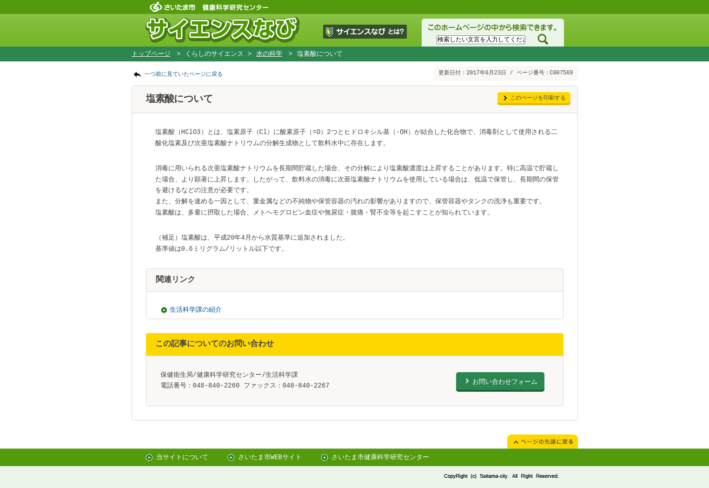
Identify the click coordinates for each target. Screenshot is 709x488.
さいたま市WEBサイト (270, 457)
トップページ (151, 54)
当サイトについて (182, 457)
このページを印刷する (538, 98)
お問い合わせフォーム (504, 381)
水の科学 (269, 54)
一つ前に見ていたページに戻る (184, 74)
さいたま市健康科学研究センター (380, 457)
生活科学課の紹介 (196, 310)
